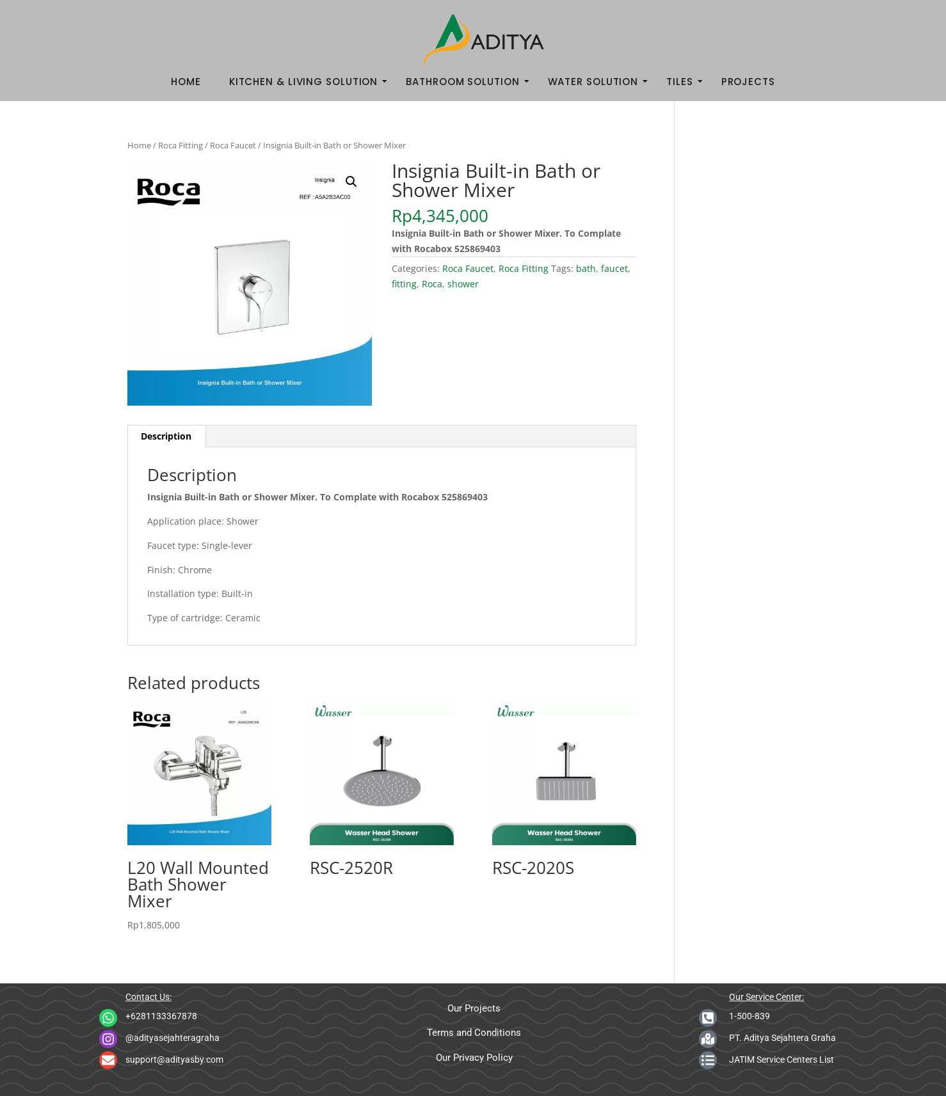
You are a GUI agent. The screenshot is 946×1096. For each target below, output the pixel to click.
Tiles (683, 81)
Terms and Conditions (474, 1032)
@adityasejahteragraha (172, 1038)
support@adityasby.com (174, 1059)
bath (586, 268)
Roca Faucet (233, 145)
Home (186, 81)
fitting (404, 284)
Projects (748, 81)
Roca (432, 284)
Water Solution (597, 81)
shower (463, 284)
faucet (614, 268)
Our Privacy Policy (474, 1057)
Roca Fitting (180, 145)
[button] (351, 181)
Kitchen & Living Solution (307, 81)
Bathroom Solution (466, 81)
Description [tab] (166, 436)
